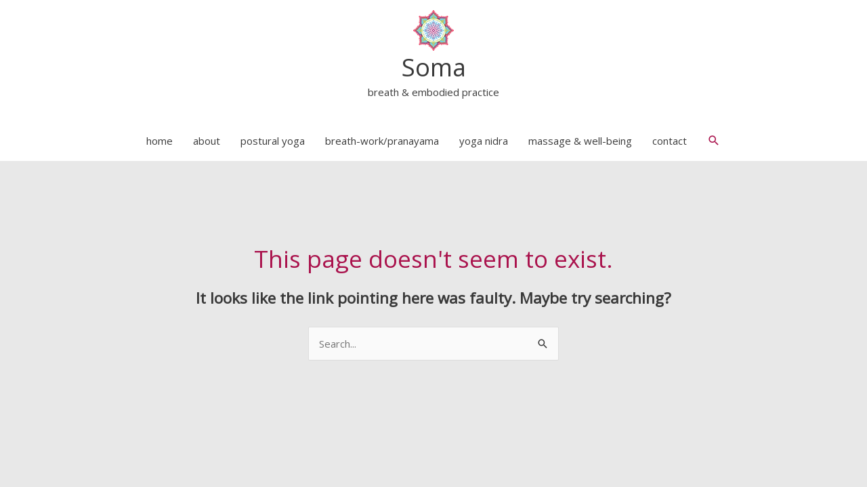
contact (669, 140)
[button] (714, 140)
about (206, 140)
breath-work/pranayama (382, 140)
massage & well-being (580, 140)
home (159, 140)
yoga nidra (483, 140)
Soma (434, 67)
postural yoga (272, 140)
